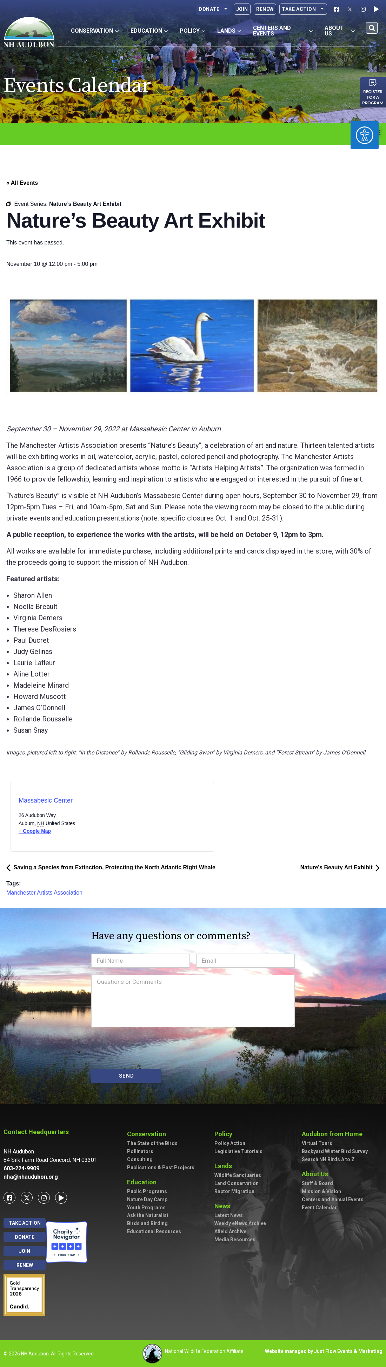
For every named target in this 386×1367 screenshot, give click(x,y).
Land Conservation (236, 1183)
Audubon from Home (334, 1134)
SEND (126, 1076)
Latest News (228, 1215)
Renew (265, 9)
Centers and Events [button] (283, 31)
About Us (317, 1174)
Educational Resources (154, 1231)
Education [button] (149, 30)
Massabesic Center (46, 800)
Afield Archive (230, 1231)
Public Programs (147, 1191)
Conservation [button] (95, 30)
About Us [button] (340, 31)
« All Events (22, 183)
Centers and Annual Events (333, 1199)
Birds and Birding (147, 1223)
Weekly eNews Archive (240, 1223)
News (224, 1206)
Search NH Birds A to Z (328, 1159)
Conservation (148, 1134)
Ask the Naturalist (147, 1215)
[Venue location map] (142, 818)
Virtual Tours (317, 1143)
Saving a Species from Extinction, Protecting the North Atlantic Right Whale (110, 867)
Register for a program (373, 97)
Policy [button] (192, 30)
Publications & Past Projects (160, 1167)
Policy (225, 1134)
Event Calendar (319, 1207)
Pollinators (140, 1151)
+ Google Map (35, 831)
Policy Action (229, 1143)
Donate (213, 9)
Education (143, 1182)
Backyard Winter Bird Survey (335, 1151)
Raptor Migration (234, 1191)
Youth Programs (146, 1207)
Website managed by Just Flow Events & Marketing (323, 1351)
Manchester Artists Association (44, 893)
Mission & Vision (321, 1191)
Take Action (303, 9)
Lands (224, 1166)
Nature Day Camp (147, 1199)
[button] (372, 28)
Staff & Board (317, 1183)
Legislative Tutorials (238, 1151)
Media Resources (234, 1239)
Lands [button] (229, 30)
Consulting (140, 1159)
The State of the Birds (152, 1143)
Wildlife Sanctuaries (237, 1175)
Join (242, 9)
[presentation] (144, 1048)
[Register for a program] (373, 82)
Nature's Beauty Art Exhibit (340, 867)
